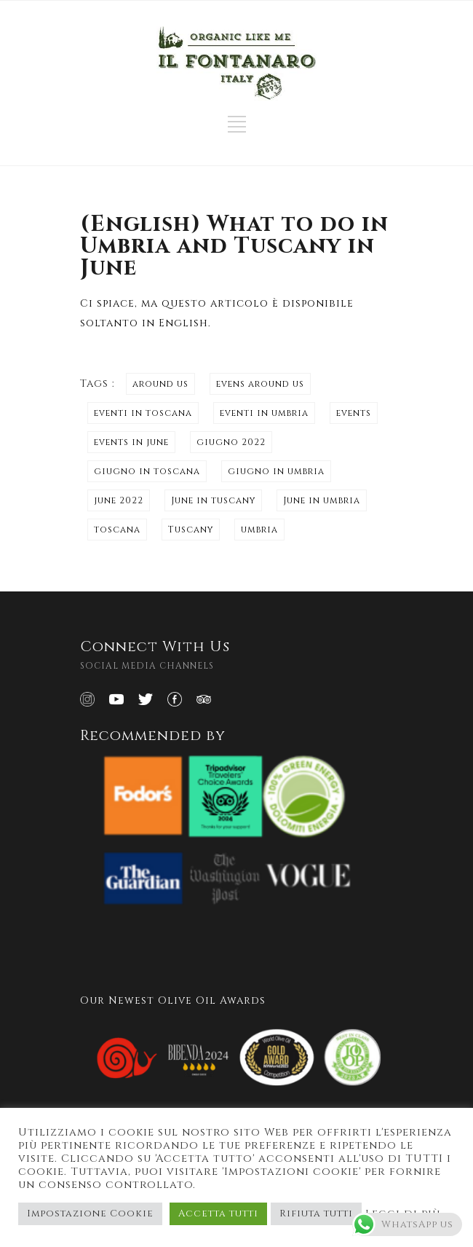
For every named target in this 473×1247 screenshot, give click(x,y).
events (353, 413)
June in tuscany (213, 500)
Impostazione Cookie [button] (90, 1213)
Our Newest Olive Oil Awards (173, 1000)
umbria (259, 529)
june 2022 (118, 500)
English (183, 323)
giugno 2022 (231, 442)
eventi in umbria (264, 413)
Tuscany (190, 529)
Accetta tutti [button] (218, 1213)
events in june (131, 442)
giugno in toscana (147, 471)
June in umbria (321, 500)
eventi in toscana (143, 413)
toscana (117, 529)
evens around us (260, 384)
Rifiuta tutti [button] (316, 1213)
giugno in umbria (276, 471)
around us (160, 384)
